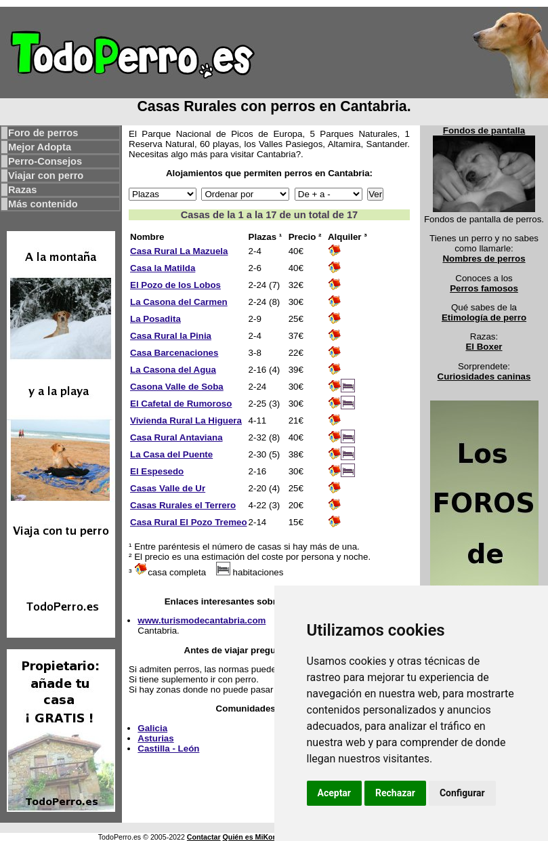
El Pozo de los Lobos (175, 285)
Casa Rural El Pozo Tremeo (188, 522)
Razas (22, 189)
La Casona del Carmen (179, 302)
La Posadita (155, 319)
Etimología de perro (484, 317)
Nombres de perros (483, 258)
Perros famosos (484, 288)
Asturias (155, 738)
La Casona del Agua (173, 370)
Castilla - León (168, 748)
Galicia (152, 728)
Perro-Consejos (45, 161)
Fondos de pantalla (484, 130)
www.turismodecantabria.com (202, 620)
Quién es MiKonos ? (257, 837)
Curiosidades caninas (484, 376)
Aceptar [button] (335, 792)
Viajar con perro (45, 175)
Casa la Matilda (162, 268)
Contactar (204, 837)
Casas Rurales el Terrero (183, 505)
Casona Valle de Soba (177, 387)
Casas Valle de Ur (167, 488)
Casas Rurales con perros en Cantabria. (273, 106)
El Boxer (483, 347)
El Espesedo (157, 471)
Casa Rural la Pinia (170, 336)
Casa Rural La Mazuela (179, 251)
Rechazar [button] (395, 792)
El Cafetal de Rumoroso (181, 403)
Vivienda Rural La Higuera (186, 420)
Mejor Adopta (39, 147)
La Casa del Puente (171, 454)
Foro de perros (43, 132)
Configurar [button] (462, 792)
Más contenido (43, 204)
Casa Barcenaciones (174, 353)
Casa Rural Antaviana (176, 437)
